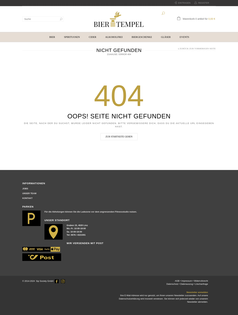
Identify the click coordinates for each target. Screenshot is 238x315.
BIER (52, 37)
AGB (177, 281)
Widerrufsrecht (201, 281)
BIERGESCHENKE (142, 37)
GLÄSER (166, 37)
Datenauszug (186, 284)
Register (203, 3)
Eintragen (184, 3)
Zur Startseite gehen (119, 136)
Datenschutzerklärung (129, 298)
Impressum (187, 281)
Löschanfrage (201, 284)
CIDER (92, 37)
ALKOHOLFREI (114, 37)
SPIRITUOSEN (72, 37)
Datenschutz (172, 284)
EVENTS (184, 37)
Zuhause (112, 54)
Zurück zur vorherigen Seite (198, 48)
